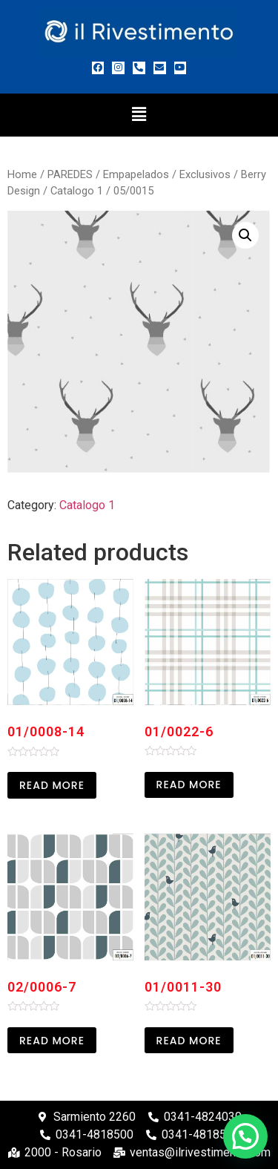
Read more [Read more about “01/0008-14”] (52, 785)
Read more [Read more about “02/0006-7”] (52, 1040)
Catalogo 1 (76, 190)
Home (22, 174)
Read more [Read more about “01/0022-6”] (189, 784)
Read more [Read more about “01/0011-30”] (189, 1040)
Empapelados (136, 174)
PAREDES (70, 174)
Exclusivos (205, 174)
